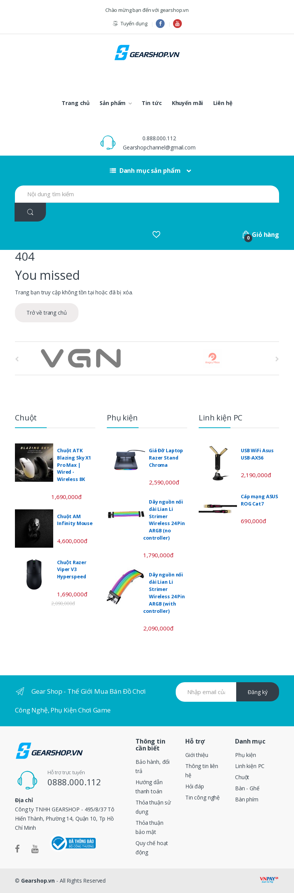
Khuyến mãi (187, 103)
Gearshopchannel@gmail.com (159, 147)
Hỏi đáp (194, 786)
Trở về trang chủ (46, 312)
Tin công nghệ (202, 797)
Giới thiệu (196, 754)
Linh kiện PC (250, 766)
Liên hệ (222, 103)
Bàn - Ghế (247, 788)
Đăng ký (258, 692)
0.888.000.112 (159, 138)
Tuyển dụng (129, 23)
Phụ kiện (245, 754)
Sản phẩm (113, 103)
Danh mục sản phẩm (145, 170)
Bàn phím (246, 799)
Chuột (242, 777)
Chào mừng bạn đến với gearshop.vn (147, 10)
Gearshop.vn (38, 880)
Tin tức (152, 103)
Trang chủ (76, 103)
